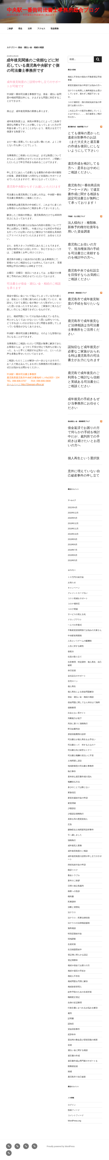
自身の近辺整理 (75, 1002)
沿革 (30, 28)
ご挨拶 (10, 28)
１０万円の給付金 (76, 577)
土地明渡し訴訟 (75, 761)
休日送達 (72, 670)
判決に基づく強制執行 (78, 723)
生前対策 (72, 944)
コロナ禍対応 (74, 603)
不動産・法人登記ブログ (76, 216)
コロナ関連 (73, 609)
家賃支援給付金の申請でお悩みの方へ (85, 85)
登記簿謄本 (73, 960)
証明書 (71, 1018)
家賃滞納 (72, 803)
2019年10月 (73, 534)
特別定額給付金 (75, 933)
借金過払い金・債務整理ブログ (79, 421)
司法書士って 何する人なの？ (82, 745)
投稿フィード (74, 1110)
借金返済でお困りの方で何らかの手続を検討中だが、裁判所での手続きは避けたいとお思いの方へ (84, 436)
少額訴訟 (72, 808)
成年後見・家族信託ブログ (77, 293)
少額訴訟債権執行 (76, 814)
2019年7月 (72, 550)
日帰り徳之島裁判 (76, 886)
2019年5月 (72, 560)
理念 (20, 28)
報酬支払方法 (74, 782)
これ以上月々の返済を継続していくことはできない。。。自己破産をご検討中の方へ (85, 114)
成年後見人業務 (75, 845)
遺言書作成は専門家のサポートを (83, 1061)
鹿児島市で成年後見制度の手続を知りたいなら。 (84, 303)
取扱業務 (55, 28)
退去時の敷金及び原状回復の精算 (83, 1040)
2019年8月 (72, 544)
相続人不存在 (74, 976)
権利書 (71, 896)
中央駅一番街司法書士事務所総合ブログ (53, 10)
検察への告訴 (74, 891)
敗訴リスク (73, 870)
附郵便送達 (73, 1066)
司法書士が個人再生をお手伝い (82, 739)
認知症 (71, 1024)
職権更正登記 (74, 997)
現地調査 (72, 939)
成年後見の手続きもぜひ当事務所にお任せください (84, 403)
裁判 (70, 1013)
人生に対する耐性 (76, 646)
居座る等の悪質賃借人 (78, 819)
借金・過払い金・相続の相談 (81, 697)
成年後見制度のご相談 (78, 851)
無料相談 (72, 928)
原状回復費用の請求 (77, 734)
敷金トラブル (74, 875)
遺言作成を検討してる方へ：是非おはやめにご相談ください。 (84, 168)
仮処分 (71, 651)
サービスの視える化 (77, 614)
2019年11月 (73, 528)
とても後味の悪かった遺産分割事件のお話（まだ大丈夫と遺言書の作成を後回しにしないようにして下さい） (84, 141)
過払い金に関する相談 (78, 1050)
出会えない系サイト (77, 713)
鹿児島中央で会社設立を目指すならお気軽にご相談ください (84, 275)
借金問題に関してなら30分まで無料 (84, 702)
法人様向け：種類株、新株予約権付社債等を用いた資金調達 (83, 227)
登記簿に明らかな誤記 (78, 955)
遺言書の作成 (74, 1055)
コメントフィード (76, 1115)
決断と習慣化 (74, 907)
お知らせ (72, 582)
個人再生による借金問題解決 (81, 692)
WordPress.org (74, 1121)
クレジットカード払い (78, 593)
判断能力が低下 (75, 718)
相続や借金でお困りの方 (79, 965)
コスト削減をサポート (78, 598)
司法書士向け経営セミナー (80, 750)
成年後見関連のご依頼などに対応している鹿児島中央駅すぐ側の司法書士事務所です (33, 65)
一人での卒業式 (75, 625)
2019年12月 (73, 523)
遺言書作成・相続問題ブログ (78, 127)
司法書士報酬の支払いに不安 (81, 755)
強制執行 (72, 840)
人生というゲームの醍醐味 (80, 641)
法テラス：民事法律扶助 (79, 918)
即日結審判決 (74, 729)
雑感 (70, 1071)
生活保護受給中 (75, 949)
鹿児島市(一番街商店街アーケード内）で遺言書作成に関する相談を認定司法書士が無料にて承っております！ (84, 193)
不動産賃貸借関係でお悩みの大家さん (85, 630)
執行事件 (72, 771)
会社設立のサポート (77, 676)
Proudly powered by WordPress (61, 1146)
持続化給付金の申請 (77, 865)
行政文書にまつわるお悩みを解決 (83, 1008)
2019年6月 (72, 555)
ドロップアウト (75, 619)
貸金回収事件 (74, 1029)
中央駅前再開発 (75, 635)
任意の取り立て (75, 657)
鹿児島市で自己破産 (77, 1077)
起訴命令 (72, 1034)
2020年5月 (72, 518)
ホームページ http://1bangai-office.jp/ (25, 384)
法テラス (72, 912)
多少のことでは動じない (79, 787)
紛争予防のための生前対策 (80, 992)
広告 (70, 824)
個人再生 (72, 686)
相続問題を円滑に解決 (78, 981)
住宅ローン (73, 681)
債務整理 (72, 707)
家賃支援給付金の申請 (78, 798)
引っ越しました (75, 835)
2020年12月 (73, 513)
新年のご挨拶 (74, 880)
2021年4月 (72, 507)
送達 (70, 1045)
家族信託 (72, 792)
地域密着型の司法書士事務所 (81, 766)
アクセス (41, 28)
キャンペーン (74, 588)
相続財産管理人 (75, 987)
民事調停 (72, 902)
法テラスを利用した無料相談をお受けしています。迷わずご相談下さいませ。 (85, 93)
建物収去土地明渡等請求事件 (81, 829)
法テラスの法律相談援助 (79, 923)
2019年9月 (72, 539)
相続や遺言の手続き (77, 971)
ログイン (72, 1105)
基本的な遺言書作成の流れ (80, 776)
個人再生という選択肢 (83, 458)
